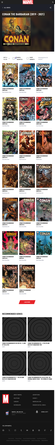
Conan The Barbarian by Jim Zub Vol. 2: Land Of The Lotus (14, 344)
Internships (17, 405)
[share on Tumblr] (21, 430)
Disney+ (35, 398)
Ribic (25, 226)
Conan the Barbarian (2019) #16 (8, 190)
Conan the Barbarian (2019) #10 (8, 257)
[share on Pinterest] (39, 430)
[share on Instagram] (15, 430)
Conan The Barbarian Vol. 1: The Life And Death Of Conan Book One (13, 378)
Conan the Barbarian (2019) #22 (8, 123)
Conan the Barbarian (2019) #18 (25, 156)
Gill (39, 159)
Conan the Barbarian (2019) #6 (25, 291)
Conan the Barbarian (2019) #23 (42, 89)
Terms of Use (11, 438)
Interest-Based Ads (35, 440)
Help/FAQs (17, 398)
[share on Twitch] (45, 430)
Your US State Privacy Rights (29, 438)
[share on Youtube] (27, 430)
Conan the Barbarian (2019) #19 (8, 156)
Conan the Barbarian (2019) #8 (42, 257)
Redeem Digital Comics (39, 405)
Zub (20, 92)
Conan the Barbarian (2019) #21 (25, 123)
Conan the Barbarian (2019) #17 (42, 156)
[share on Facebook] (3, 431)
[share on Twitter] (9, 430)
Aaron (20, 226)
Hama (3, 92)
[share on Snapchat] (33, 430)
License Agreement (25, 440)
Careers (16, 401)
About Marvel (18, 394)
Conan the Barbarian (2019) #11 (42, 224)
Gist (25, 159)
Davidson (7, 92)
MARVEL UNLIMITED (19, 58)
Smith (22, 92)
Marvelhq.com (37, 401)
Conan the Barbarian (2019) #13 (8, 224)
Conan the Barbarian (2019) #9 (25, 257)
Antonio (5, 193)
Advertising (36, 394)
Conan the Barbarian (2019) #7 (8, 291)
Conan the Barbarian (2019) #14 (42, 190)
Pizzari (22, 159)
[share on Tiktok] (51, 430)
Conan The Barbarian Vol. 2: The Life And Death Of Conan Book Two (38, 344)
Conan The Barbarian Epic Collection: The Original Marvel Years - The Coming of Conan (40, 378)
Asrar (23, 226)
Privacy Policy (18, 438)
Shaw (10, 92)
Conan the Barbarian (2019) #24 (25, 89)
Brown (40, 260)
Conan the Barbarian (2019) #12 (25, 224)
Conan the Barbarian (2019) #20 (42, 123)
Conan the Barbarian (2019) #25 (8, 89)
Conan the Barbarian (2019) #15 (25, 190)
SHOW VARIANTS (32, 58)
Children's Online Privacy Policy (13, 440)
